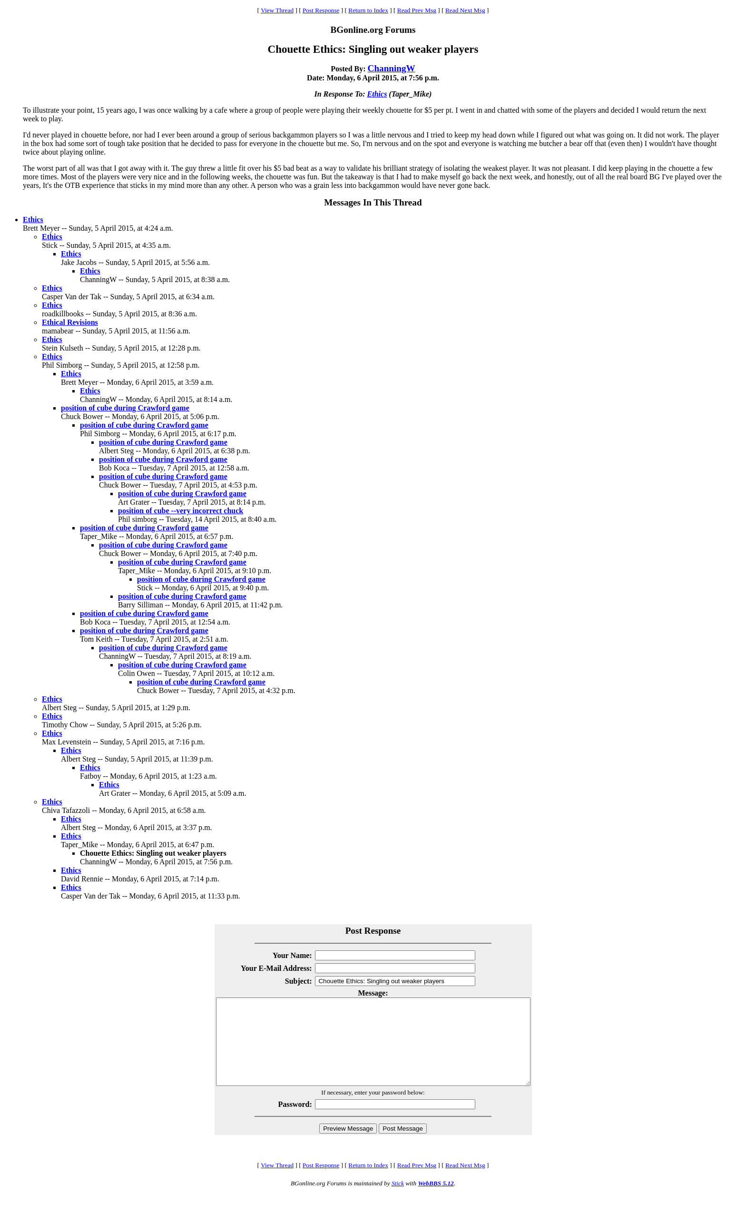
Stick (398, 1200)
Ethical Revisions (70, 322)
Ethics (377, 94)
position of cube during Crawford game (125, 408)
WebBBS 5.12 (435, 1200)
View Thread (277, 10)
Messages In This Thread (373, 202)
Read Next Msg (465, 10)
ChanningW (391, 68)
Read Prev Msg (416, 10)
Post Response (321, 10)
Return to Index (368, 10)
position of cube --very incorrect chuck (180, 511)
